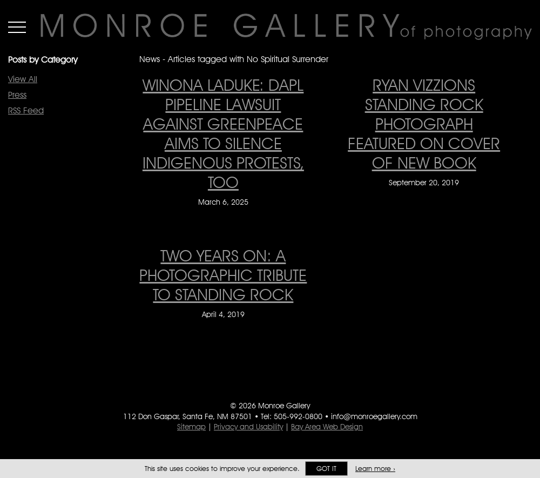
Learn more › (375, 468)
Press (17, 95)
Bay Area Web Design (327, 426)
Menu (17, 27)
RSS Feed (26, 110)
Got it (326, 468)
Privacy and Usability (248, 426)
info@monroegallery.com (374, 416)
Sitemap (191, 426)
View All (22, 79)
